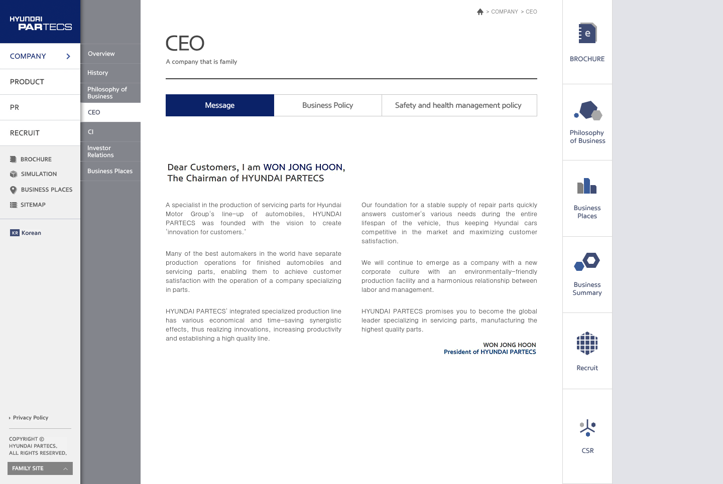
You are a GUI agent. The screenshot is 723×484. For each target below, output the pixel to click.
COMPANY (504, 11)
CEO (531, 11)
